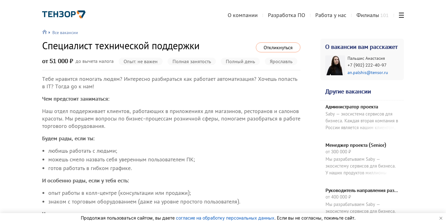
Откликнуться (278, 47)
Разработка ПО (286, 16)
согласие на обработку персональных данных (225, 218)
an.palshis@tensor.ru (368, 72)
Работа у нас (330, 16)
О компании (243, 16)
